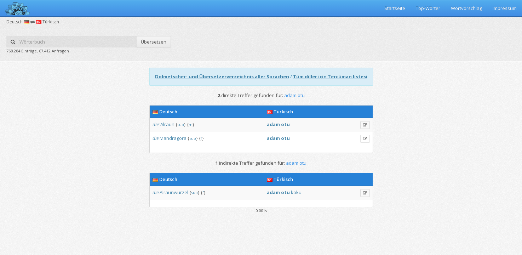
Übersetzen (153, 42)
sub (180, 124)
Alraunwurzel (174, 192)
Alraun (167, 124)
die (156, 138)
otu (285, 124)
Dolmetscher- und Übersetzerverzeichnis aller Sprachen (222, 76)
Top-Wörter (428, 8)
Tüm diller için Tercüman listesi (330, 76)
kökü (296, 192)
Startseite (394, 8)
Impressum (505, 8)
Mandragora (173, 138)
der (156, 124)
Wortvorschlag (466, 8)
